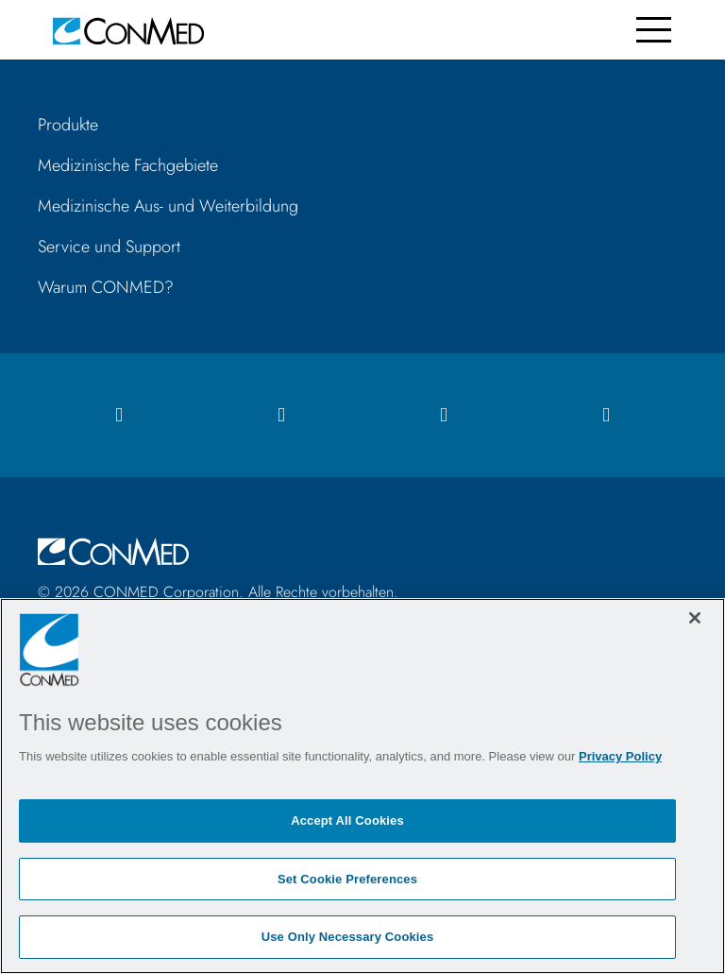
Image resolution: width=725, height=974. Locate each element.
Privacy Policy (620, 756)
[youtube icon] (606, 415)
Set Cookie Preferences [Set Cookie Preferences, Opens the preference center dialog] (347, 879)
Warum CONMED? (106, 287)
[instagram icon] (281, 415)
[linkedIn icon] (443, 415)
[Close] (695, 618)
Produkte (68, 124)
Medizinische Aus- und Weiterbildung (168, 206)
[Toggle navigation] (653, 29)
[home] (128, 29)
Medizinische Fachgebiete (128, 165)
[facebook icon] (119, 415)
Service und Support (109, 246)
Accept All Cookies (347, 820)
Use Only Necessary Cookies (347, 937)
